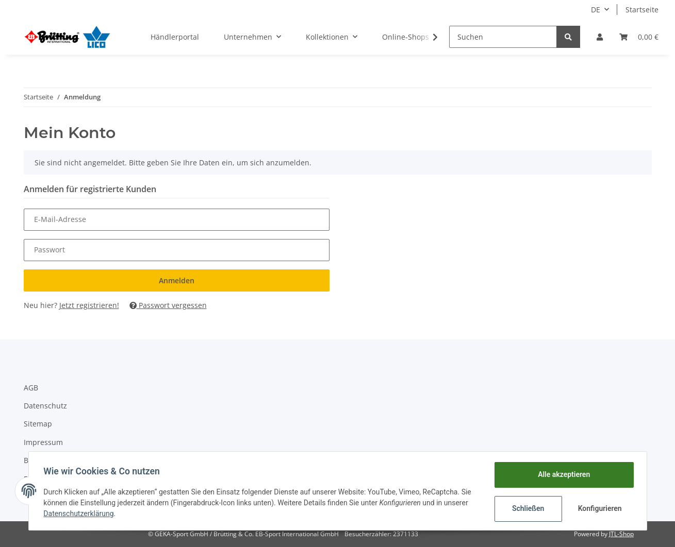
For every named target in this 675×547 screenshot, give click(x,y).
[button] (599, 37)
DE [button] (595, 9)
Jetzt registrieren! (89, 305)
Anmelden (176, 280)
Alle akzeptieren (562, 474)
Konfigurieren (599, 508)
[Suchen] (503, 37)
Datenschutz (45, 406)
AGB (31, 387)
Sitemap (38, 424)
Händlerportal (175, 37)
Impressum (43, 442)
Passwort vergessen (168, 305)
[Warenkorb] (639, 37)
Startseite (641, 9)
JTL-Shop (621, 533)
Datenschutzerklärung (80, 513)
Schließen (527, 508)
